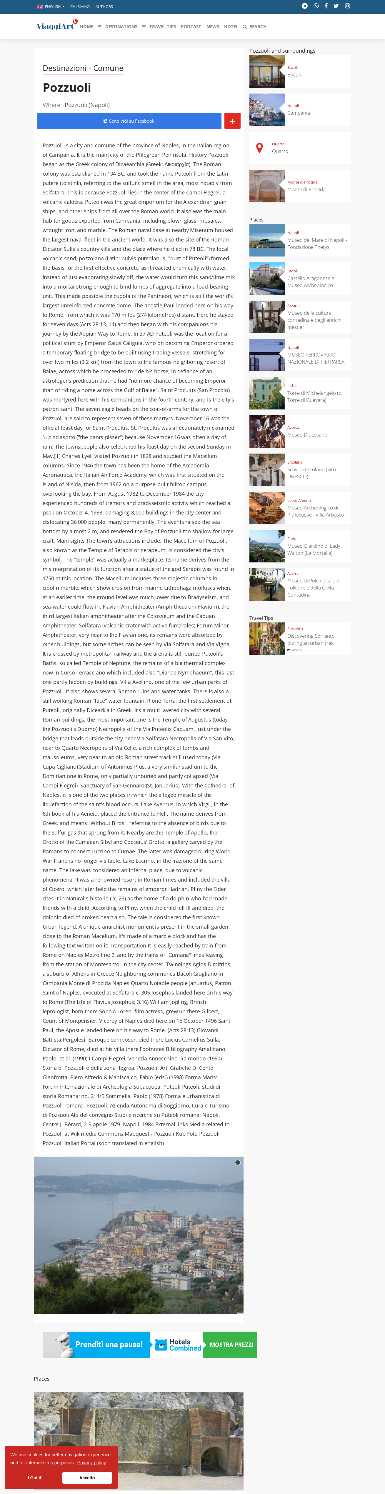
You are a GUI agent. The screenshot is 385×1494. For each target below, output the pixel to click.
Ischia (292, 385)
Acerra (293, 573)
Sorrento (295, 628)
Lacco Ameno (299, 500)
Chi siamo (80, 6)
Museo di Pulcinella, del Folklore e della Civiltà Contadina (313, 587)
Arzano (293, 305)
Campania (298, 112)
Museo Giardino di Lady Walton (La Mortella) (313, 549)
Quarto (278, 143)
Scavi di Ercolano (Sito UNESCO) (311, 473)
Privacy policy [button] (91, 1462)
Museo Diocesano (307, 434)
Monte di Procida (302, 182)
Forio (291, 538)
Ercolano (295, 462)
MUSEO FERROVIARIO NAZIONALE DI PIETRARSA (315, 358)
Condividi (129, 121)
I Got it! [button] (35, 1477)
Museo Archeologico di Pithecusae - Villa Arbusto (315, 511)
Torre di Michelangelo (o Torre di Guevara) (314, 396)
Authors (104, 6)
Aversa (293, 427)
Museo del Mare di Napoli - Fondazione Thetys (317, 243)
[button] (50, 7)
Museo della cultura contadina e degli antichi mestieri (314, 319)
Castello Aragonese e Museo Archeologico (310, 282)
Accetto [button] (87, 1477)
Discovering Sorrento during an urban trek (311, 639)
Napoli (293, 105)
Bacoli (292, 67)
